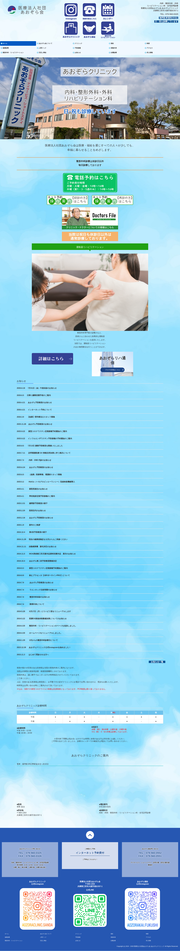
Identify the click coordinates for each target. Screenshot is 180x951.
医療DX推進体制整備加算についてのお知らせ (48, 619)
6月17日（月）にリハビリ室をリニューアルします (50, 611)
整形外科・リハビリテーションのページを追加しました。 (53, 626)
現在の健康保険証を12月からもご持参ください (48, 539)
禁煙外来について (37, 604)
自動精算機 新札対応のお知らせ (42, 547)
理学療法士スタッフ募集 (45, 417)
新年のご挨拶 (34, 525)
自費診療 (114, 52)
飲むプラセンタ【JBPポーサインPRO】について (49, 575)
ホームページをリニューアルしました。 (45, 633)
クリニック (78, 43)
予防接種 (78, 48)
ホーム (5, 43)
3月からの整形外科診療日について (43, 640)
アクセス (150, 48)
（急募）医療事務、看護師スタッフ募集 (45, 475)
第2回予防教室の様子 (38, 532)
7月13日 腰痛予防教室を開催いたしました (45, 446)
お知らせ (78, 52)
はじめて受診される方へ (39, 655)
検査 (148, 43)
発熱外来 (114, 48)
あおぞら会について (45, 43)
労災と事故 (42, 52)
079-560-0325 (171, 14)
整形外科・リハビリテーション (13, 52)
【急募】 (31, 417)
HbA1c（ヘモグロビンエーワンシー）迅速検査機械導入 (52, 482)
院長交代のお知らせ (37, 511)
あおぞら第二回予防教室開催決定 (43, 561)
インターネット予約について (40, 410)
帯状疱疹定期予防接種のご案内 (42, 496)
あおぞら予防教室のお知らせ (40, 402)
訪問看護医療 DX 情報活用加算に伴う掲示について (49, 453)
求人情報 (150, 52)
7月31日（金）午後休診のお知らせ (42, 388)
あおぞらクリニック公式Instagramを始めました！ (50, 647)
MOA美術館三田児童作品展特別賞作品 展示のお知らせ (52, 554)
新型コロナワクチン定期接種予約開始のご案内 (47, 431)
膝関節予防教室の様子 (38, 503)
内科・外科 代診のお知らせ (40, 460)
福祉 (112, 43)
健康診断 (6, 48)
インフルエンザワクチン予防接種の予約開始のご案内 (50, 438)
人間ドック (42, 48)
